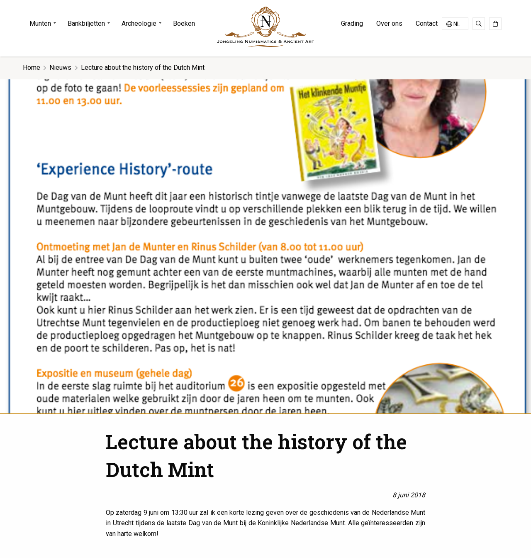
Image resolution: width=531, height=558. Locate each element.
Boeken (184, 23)
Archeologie (139, 23)
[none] (455, 23)
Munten (40, 23)
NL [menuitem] (456, 24)
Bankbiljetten (86, 23)
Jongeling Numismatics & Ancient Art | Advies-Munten (265, 27)
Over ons (389, 23)
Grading (352, 23)
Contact (427, 23)
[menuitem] (45, 24)
